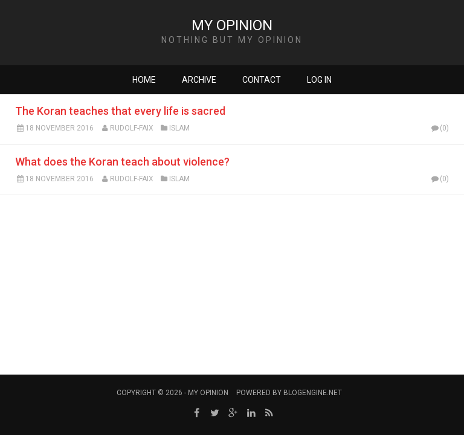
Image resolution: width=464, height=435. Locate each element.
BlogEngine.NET (312, 392)
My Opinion (232, 25)
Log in (319, 80)
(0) (439, 128)
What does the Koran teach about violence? (122, 161)
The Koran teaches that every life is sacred (120, 111)
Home (144, 80)
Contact (261, 80)
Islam (179, 128)
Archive (199, 80)
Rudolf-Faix (131, 128)
